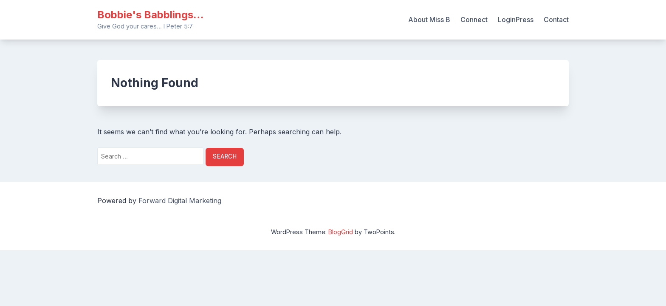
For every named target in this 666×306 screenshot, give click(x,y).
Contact (556, 19)
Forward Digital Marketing (179, 200)
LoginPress (515, 19)
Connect (474, 19)
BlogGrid (340, 231)
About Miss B (429, 19)
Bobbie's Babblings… (150, 14)
